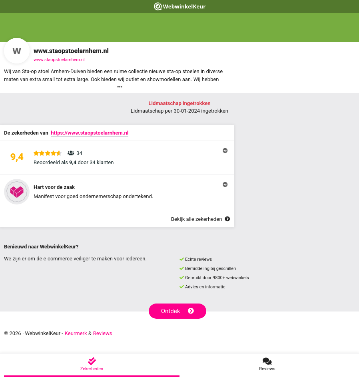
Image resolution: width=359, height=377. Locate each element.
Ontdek (177, 311)
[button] (117, 158)
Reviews (102, 333)
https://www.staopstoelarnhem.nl (89, 133)
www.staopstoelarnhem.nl (59, 59)
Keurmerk (76, 333)
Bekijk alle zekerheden (200, 219)
